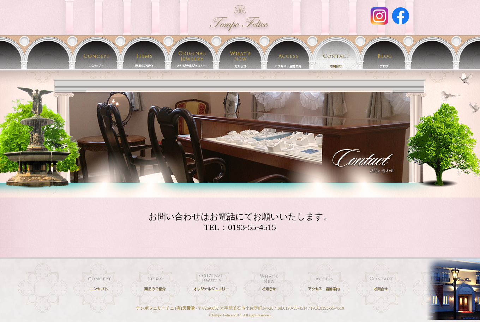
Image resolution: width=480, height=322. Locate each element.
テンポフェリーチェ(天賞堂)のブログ (384, 52)
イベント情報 (240, 52)
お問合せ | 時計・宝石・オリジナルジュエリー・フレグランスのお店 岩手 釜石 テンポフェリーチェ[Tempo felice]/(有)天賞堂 (240, 17)
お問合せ (336, 52)
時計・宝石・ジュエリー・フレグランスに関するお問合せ (381, 284)
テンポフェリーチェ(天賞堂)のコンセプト (96, 52)
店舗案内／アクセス (288, 52)
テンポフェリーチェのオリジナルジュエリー (192, 52)
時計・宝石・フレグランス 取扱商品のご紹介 (144, 52)
